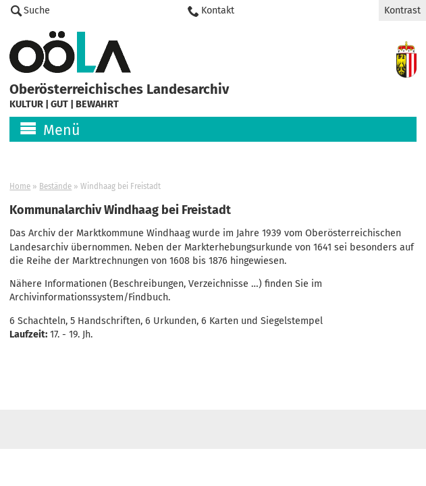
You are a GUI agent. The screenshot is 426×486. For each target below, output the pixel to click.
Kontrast (402, 10)
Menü (61, 130)
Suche (37, 10)
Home (19, 186)
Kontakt (217, 10)
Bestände (55, 186)
